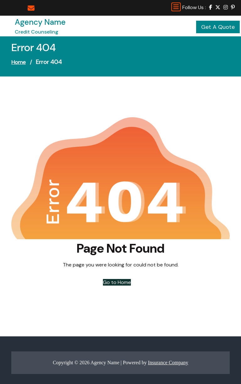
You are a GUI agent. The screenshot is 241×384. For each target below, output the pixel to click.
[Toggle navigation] (176, 7)
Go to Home (117, 282)
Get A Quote (218, 27)
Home (18, 62)
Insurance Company (168, 362)
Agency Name (40, 22)
